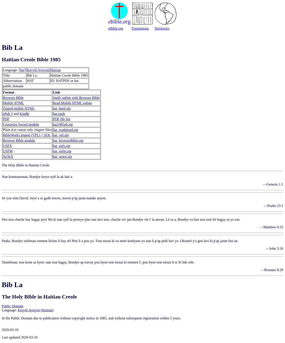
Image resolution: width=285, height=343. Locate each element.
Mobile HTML (13, 103)
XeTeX (8, 156)
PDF (6, 119)
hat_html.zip (62, 108)
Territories (162, 28)
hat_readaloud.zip (65, 130)
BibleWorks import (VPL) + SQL (27, 135)
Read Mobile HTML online (72, 103)
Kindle (24, 114)
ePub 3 (8, 114)
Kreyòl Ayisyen (38, 70)
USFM (8, 151)
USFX (7, 146)
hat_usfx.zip (61, 146)
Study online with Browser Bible (76, 98)
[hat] (22, 70)
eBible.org (115, 28)
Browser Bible (13, 98)
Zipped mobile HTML (19, 108)
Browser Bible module (19, 140)
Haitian (55, 70)
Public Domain (12, 306)
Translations (140, 28)
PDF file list (61, 119)
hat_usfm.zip (62, 151)
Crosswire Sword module (21, 124)
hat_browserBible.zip (68, 140)
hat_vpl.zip (61, 135)
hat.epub (59, 114)
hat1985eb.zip (63, 124)
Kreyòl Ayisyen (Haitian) (36, 310)
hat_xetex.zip (62, 156)
